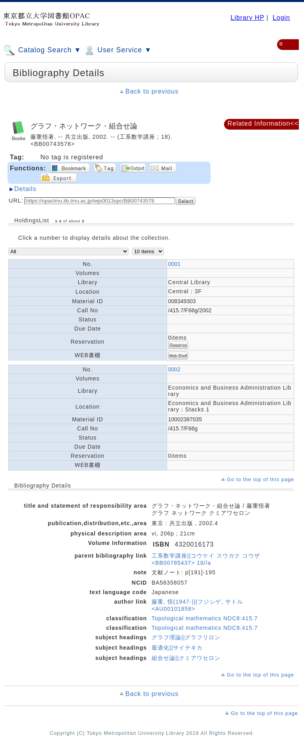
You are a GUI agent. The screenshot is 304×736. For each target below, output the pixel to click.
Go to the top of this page (260, 479)
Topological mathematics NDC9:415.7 (205, 628)
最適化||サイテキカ (177, 647)
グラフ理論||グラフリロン (186, 637)
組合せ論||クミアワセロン (186, 658)
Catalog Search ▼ (42, 50)
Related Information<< (263, 123)
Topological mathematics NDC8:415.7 (205, 618)
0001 (174, 264)
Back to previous (152, 91)
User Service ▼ (117, 50)
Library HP (247, 17)
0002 (174, 369)
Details (25, 188)
